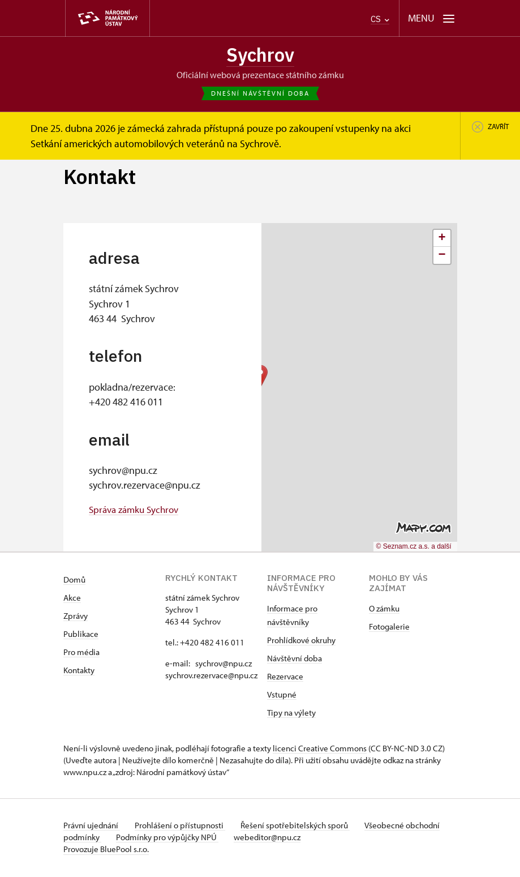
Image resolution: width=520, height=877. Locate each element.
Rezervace (285, 678)
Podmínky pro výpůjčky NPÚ (206, 838)
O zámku (384, 610)
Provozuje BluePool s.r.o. (106, 850)
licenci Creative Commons (320, 750)
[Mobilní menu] (431, 18)
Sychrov (260, 56)
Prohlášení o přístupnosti (183, 827)
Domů (74, 581)
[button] (441, 240)
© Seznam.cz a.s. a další (414, 548)
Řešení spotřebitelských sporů (301, 827)
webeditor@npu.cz (309, 838)
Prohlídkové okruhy (301, 641)
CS (380, 19)
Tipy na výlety (291, 714)
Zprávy (75, 617)
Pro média (81, 653)
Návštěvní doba (294, 659)
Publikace (80, 635)
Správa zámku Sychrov (137, 510)
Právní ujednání (91, 827)
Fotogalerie (389, 628)
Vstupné (281, 696)
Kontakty (78, 671)
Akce (72, 599)
